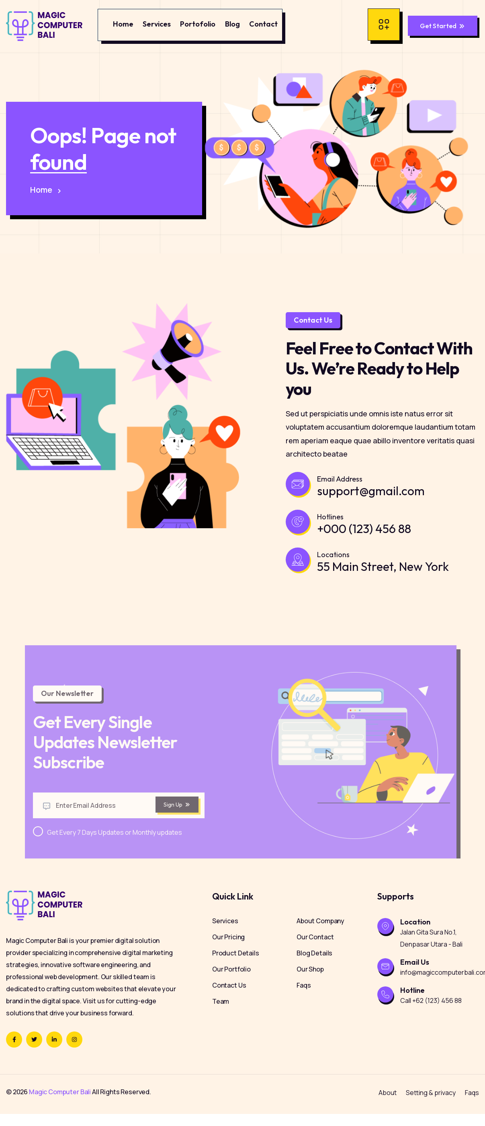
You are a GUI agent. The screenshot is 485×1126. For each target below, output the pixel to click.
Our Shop (310, 981)
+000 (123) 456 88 (364, 533)
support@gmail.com (371, 495)
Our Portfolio (231, 981)
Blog (232, 24)
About (388, 1104)
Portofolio (197, 24)
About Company (320, 932)
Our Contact (315, 949)
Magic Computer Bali (60, 1103)
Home (123, 24)
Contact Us (229, 997)
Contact (263, 24)
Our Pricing (228, 949)
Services (157, 24)
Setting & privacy (431, 1104)
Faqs (304, 997)
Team (220, 1013)
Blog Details (314, 965)
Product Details (235, 965)
